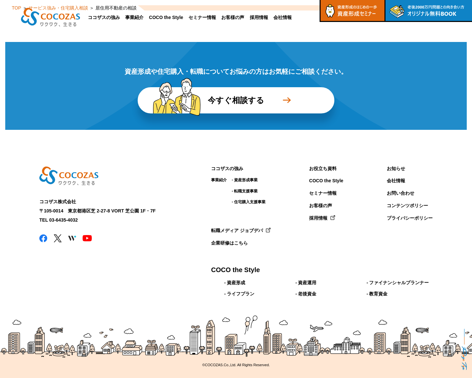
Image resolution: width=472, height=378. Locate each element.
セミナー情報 (202, 17)
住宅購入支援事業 (250, 202)
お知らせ (396, 168)
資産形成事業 (246, 180)
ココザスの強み (104, 17)
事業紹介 (134, 17)
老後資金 (307, 293)
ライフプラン (240, 293)
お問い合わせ (400, 193)
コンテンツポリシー (407, 205)
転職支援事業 (246, 191)
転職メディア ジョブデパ (237, 230)
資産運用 (307, 282)
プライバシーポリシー (410, 218)
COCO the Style (166, 17)
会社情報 (282, 17)
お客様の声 (232, 17)
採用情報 (259, 17)
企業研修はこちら (229, 243)
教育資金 (378, 293)
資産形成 (236, 282)
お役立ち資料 (323, 168)
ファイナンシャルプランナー (399, 282)
